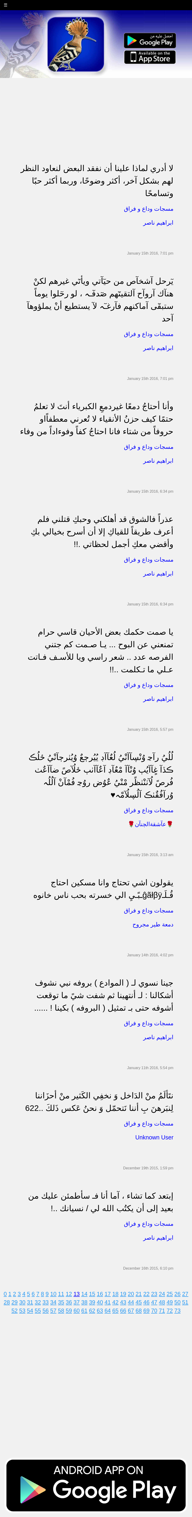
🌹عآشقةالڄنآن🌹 (150, 824)
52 (14, 1310)
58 (61, 1310)
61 (84, 1310)
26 (177, 1294)
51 (185, 1302)
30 (22, 1302)
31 (30, 1302)
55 (38, 1310)
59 (69, 1310)
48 (162, 1302)
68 (139, 1310)
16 (100, 1294)
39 (92, 1302)
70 (154, 1310)
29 (14, 1302)
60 (76, 1310)
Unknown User (154, 1137)
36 (69, 1302)
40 (100, 1302)
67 (131, 1310)
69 (146, 1310)
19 (123, 1294)
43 (123, 1302)
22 (146, 1294)
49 (170, 1302)
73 (177, 1310)
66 (123, 1310)
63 (100, 1310)
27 (185, 1294)
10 (53, 1294)
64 (108, 1310)
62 (92, 1310)
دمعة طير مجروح (152, 924)
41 (108, 1302)
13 (76, 1294)
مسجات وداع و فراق (148, 208)
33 (46, 1302)
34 (53, 1302)
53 (22, 1310)
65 (115, 1310)
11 (61, 1294)
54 (30, 1310)
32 (38, 1302)
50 (177, 1302)
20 (131, 1294)
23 (154, 1294)
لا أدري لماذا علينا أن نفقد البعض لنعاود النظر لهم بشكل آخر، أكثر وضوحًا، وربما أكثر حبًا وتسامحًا (97, 181)
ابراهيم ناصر (158, 222)
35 (61, 1302)
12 (69, 1294)
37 (76, 1302)
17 (108, 1294)
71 (162, 1310)
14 (84, 1294)
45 (139, 1302)
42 (115, 1302)
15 (92, 1294)
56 (46, 1310)
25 (170, 1294)
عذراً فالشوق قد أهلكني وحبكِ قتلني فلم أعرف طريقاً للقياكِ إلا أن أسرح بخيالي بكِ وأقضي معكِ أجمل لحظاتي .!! (102, 531)
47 (154, 1302)
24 (162, 1294)
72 (170, 1310)
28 (7, 1302)
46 (146, 1302)
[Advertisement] (96, 110)
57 (53, 1310)
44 (131, 1302)
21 (139, 1294)
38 (84, 1302)
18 (115, 1294)
